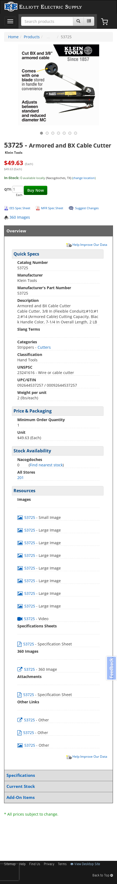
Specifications (57, 775)
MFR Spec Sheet (52, 208)
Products (32, 36)
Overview (57, 230)
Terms (62, 864)
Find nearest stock (46, 464)
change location (84, 178)
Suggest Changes (87, 208)
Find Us (34, 864)
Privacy (49, 864)
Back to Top (102, 875)
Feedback (111, 668)
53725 (26, 517)
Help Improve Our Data (86, 244)
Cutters (44, 347)
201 (20, 477)
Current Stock (57, 786)
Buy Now (35, 190)
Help (22, 864)
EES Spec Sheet (19, 208)
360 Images (17, 217)
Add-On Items (57, 797)
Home (13, 36)
